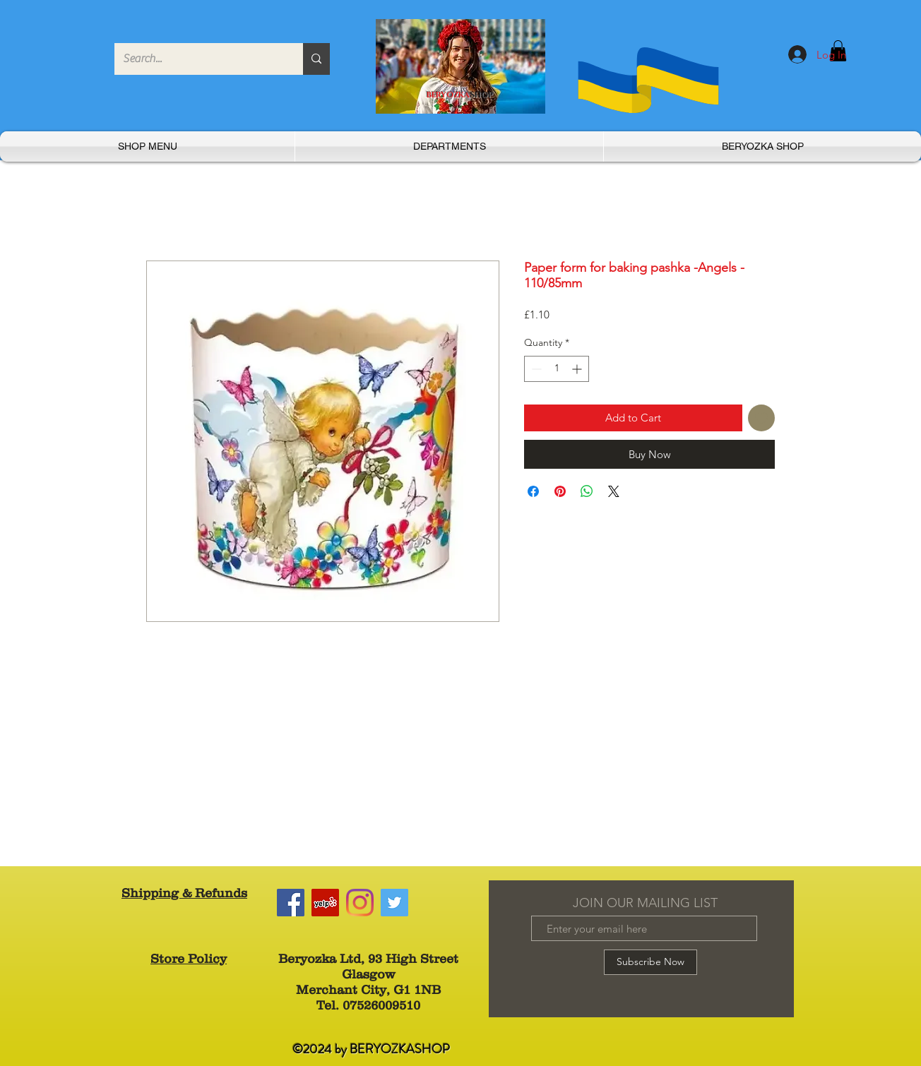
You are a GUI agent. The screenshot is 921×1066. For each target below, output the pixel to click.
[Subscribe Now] (650, 962)
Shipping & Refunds (184, 893)
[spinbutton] (556, 369)
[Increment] (578, 369)
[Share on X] (613, 491)
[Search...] (198, 59)
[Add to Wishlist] (762, 418)
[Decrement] (535, 369)
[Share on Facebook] (533, 491)
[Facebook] (290, 902)
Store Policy (188, 959)
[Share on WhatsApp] (586, 491)
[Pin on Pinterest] (560, 491)
